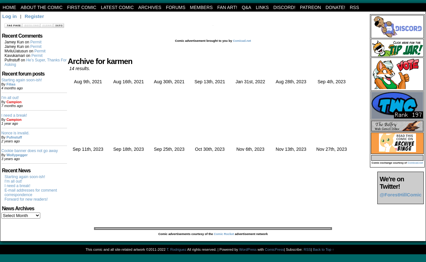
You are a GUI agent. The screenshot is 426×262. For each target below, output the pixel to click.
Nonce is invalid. (15, 133)
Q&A (246, 7)
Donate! (335, 7)
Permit (36, 42)
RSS (354, 7)
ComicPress (274, 249)
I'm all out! (10, 97)
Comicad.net (242, 40)
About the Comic (42, 7)
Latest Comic (117, 7)
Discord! (284, 7)
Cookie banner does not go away (29, 151)
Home (9, 7)
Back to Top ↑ (323, 249)
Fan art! (227, 7)
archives (149, 7)
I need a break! (14, 115)
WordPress (248, 249)
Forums (176, 7)
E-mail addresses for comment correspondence (31, 192)
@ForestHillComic (400, 194)
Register (34, 16)
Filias (10, 84)
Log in (9, 16)
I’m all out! (13, 181)
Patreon (310, 7)
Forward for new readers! (26, 199)
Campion (14, 102)
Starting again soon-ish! (21, 80)
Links (262, 7)
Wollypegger (17, 155)
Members (201, 7)
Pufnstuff (14, 137)
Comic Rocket (224, 234)
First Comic (81, 7)
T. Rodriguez (177, 249)
